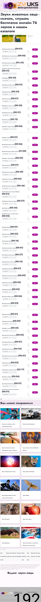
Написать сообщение (32, 592)
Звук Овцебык (5, 78)
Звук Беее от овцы (6, 137)
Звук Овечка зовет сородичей (8, 158)
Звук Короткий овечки (7, 289)
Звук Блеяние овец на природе (9, 63)
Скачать (35, 49)
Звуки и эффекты (3, 11)
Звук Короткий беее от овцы (8, 342)
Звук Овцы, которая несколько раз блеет (11, 68)
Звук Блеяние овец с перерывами (9, 186)
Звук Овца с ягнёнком (7, 376)
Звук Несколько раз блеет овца (9, 335)
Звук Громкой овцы (6, 303)
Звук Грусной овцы (6, 314)
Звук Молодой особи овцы (8, 383)
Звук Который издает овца (8, 349)
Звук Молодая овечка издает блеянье (10, 389)
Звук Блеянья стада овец (7, 282)
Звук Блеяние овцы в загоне (8, 144)
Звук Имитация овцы (6, 241)
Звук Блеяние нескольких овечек (9, 201)
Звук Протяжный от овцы (7, 112)
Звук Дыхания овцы (6, 165)
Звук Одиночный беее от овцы (9, 248)
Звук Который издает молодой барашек (11, 191)
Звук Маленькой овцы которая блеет (10, 356)
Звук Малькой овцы (6, 98)
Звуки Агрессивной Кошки (28, 471)
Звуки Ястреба (26, 495)
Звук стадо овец (28, 556)
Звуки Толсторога (6, 519)
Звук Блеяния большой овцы (8, 49)
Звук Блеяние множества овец (9, 172)
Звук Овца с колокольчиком (8, 126)
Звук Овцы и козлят (6, 328)
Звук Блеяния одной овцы (8, 179)
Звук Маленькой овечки (7, 321)
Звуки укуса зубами (27, 519)
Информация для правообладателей (18, 592)
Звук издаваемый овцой (3, 556)
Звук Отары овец (6, 208)
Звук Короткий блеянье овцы (8, 85)
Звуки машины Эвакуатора (29, 424)
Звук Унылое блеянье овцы (8, 296)
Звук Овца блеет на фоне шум (8, 262)
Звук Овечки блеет (6, 234)
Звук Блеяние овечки (7, 92)
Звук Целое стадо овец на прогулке (10, 275)
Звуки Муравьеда (6, 543)
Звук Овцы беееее (6, 227)
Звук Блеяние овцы (6, 363)
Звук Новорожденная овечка (8, 255)
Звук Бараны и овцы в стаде (8, 105)
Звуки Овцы (15, 11)
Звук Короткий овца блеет (8, 268)
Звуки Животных (9, 11)
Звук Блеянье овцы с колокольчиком (10, 213)
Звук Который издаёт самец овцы (9, 370)
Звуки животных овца (24, 556)
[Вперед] (1, 399)
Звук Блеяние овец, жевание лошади (10, 151)
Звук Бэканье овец (6, 119)
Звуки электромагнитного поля (8, 471)
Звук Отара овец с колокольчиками (10, 56)
